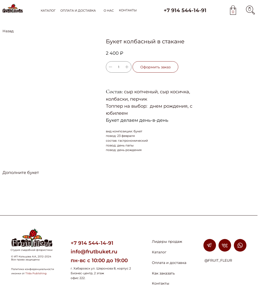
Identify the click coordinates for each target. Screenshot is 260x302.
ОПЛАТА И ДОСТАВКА (78, 10)
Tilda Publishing (36, 273)
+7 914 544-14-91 (185, 10)
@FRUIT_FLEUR (218, 260)
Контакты (160, 283)
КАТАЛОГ (48, 10)
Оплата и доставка (169, 262)
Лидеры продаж (167, 241)
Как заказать (163, 273)
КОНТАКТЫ (128, 10)
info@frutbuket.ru (94, 252)
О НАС (109, 10)
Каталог (159, 252)
